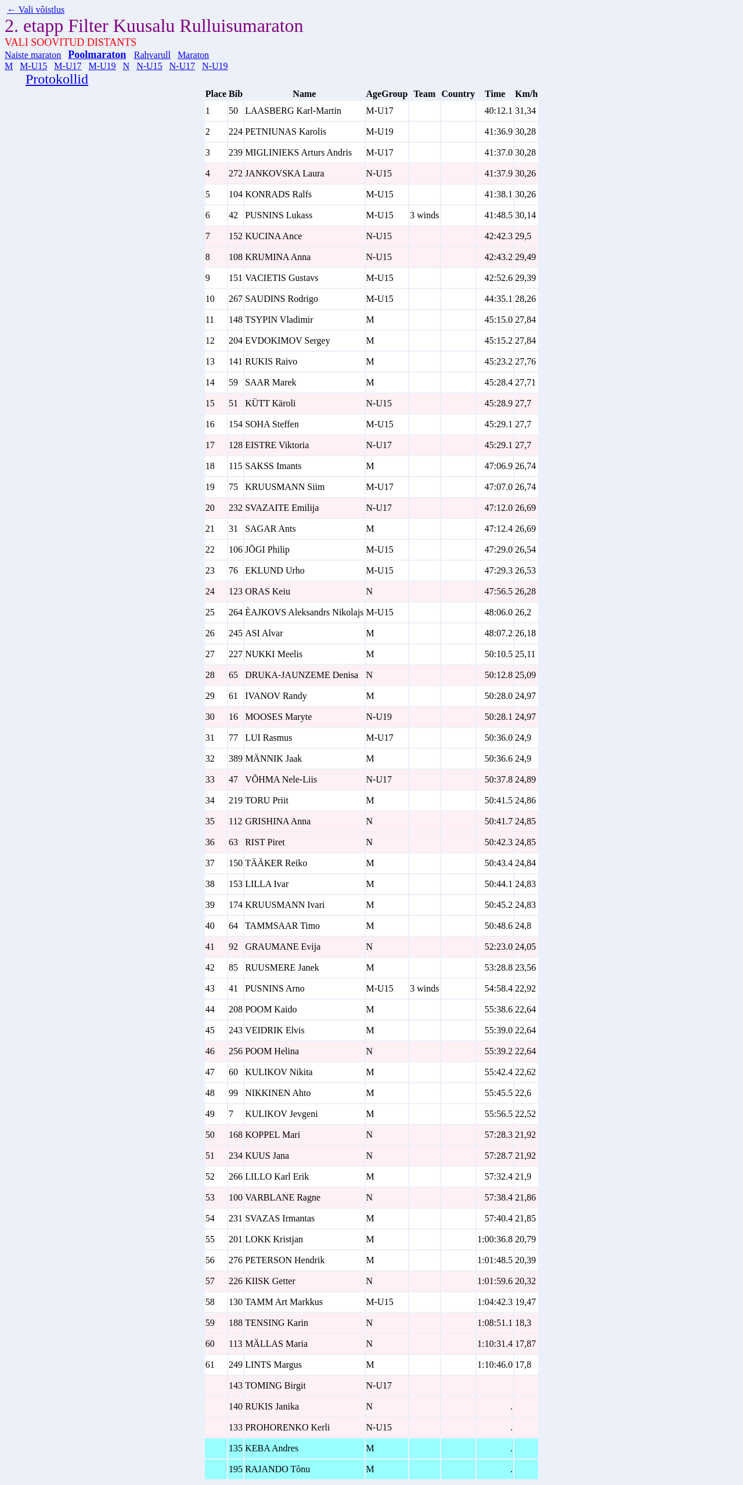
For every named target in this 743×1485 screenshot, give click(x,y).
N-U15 (149, 66)
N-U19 (215, 66)
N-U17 (182, 66)
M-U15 (33, 66)
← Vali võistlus (35, 10)
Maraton (193, 55)
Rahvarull (152, 55)
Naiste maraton (33, 55)
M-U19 (102, 66)
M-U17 (67, 66)
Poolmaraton (97, 54)
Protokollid (57, 78)
